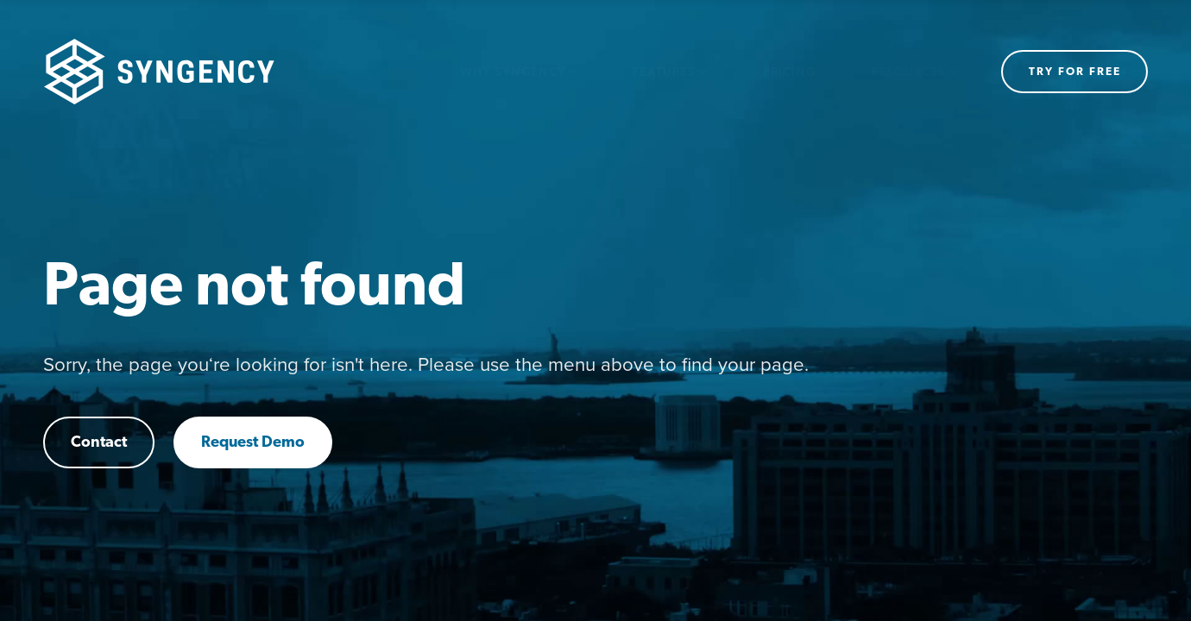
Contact (99, 443)
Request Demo (253, 443)
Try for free (1075, 72)
